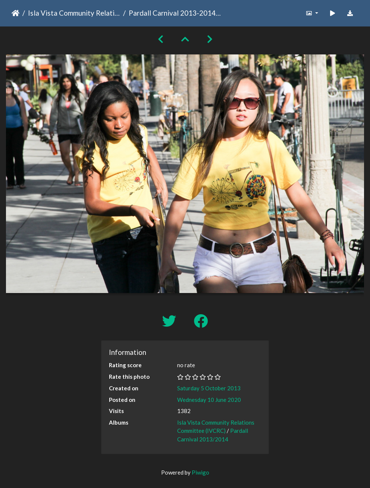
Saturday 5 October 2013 (209, 388)
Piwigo (200, 472)
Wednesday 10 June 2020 (209, 399)
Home (15, 13)
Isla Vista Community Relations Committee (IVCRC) (74, 13)
